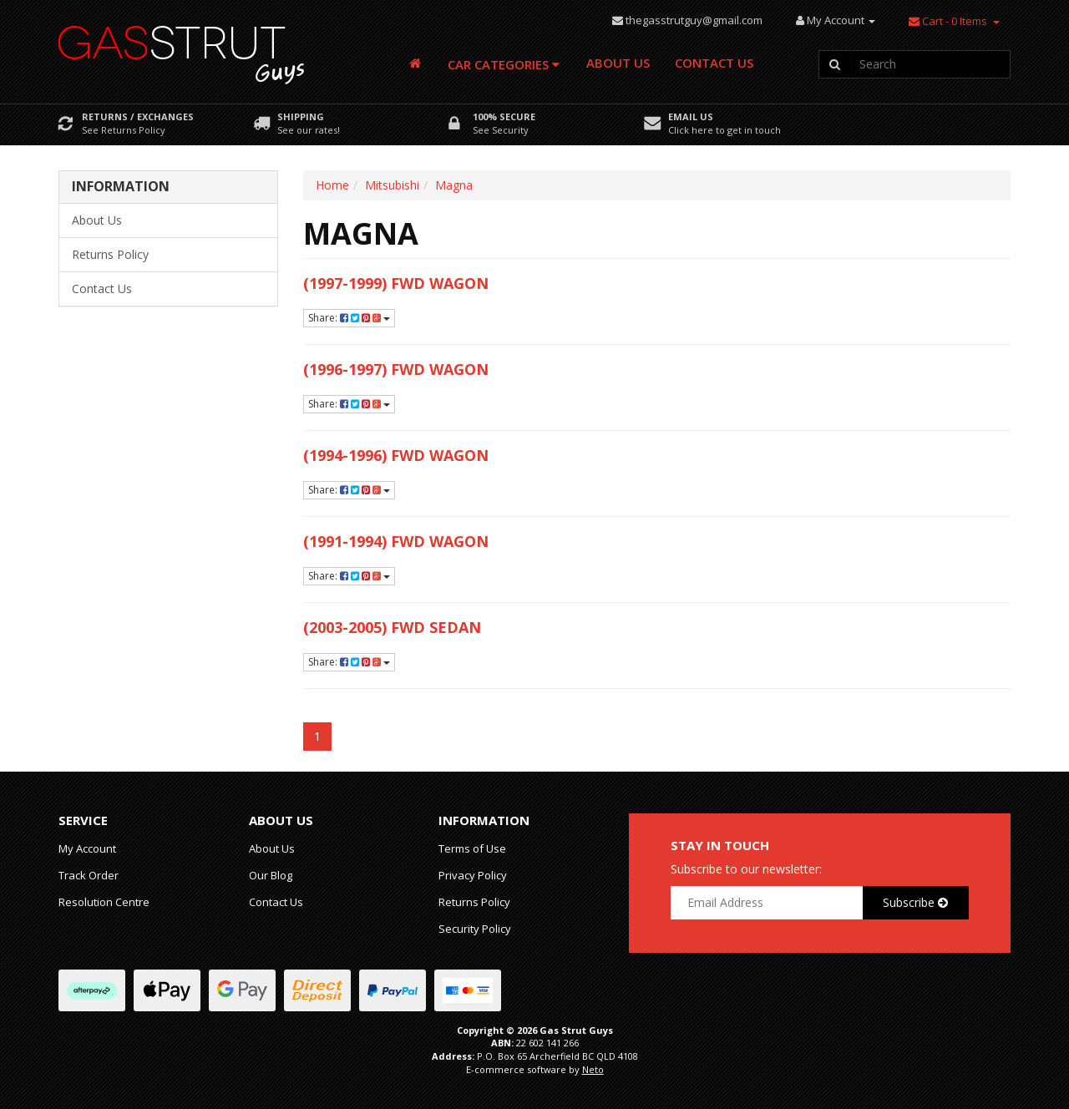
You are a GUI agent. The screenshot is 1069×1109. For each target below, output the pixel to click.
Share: (349, 318)
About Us (618, 62)
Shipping (300, 116)
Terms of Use (472, 848)
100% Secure (504, 116)
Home (332, 185)
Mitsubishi (392, 185)
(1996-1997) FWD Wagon (396, 369)
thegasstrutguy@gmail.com (694, 20)
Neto (593, 1069)
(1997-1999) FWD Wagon (396, 283)
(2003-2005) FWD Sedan (392, 627)
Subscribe (915, 902)
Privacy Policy (472, 875)
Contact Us (714, 62)
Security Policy (474, 928)
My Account (87, 848)
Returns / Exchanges (138, 116)
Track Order (88, 875)
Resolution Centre (103, 901)
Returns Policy (110, 254)
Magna (454, 185)
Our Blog (270, 875)
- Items (948, 20)
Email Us (690, 116)
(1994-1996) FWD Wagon (396, 455)
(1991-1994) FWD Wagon (396, 541)
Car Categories (504, 64)
